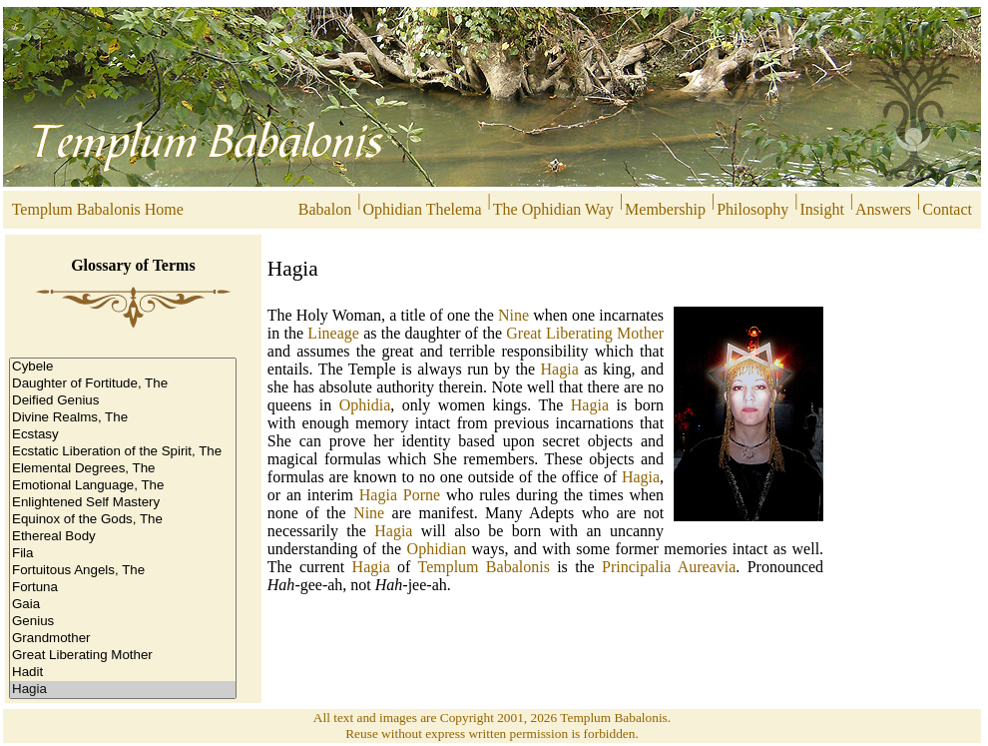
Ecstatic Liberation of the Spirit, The (123, 451)
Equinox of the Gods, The (123, 519)
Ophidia (365, 404)
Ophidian (437, 548)
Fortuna (123, 587)
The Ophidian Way (553, 209)
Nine (513, 315)
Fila (123, 553)
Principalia (636, 566)
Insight (821, 209)
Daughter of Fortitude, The (123, 383)
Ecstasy (123, 434)
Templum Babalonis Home (96, 209)
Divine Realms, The (123, 417)
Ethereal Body (123, 536)
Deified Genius (123, 400)
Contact (951, 209)
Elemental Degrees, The (123, 468)
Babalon (324, 209)
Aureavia (707, 566)
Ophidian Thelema (421, 209)
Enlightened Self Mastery (123, 502)
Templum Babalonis (483, 566)
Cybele (123, 367)
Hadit (123, 672)
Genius (123, 621)
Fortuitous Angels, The (123, 570)
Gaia (123, 604)
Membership (665, 209)
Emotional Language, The (123, 485)
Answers (883, 209)
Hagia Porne (399, 494)
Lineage (333, 333)
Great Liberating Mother (123, 655)
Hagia (123, 689)
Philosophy (752, 209)
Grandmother (123, 638)
